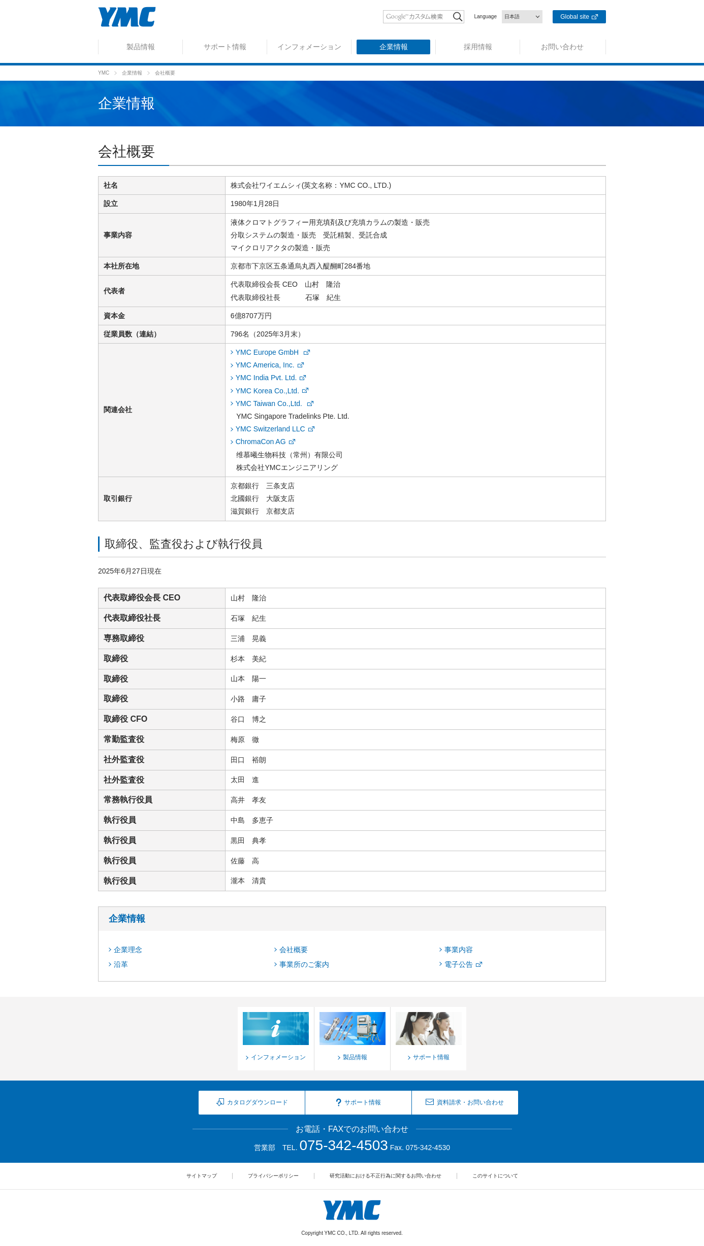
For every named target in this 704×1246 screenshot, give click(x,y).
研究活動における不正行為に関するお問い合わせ (385, 1175)
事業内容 (458, 950)
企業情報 (132, 73)
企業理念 (128, 950)
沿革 (121, 964)
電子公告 (458, 964)
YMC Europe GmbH (268, 352)
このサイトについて (495, 1175)
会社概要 (293, 950)
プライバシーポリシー (273, 1175)
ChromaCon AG (261, 441)
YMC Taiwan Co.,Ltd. (270, 403)
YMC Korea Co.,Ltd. (267, 391)
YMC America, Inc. (265, 365)
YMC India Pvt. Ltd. (266, 378)
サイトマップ (201, 1175)
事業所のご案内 (304, 964)
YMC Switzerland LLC (270, 429)
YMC (103, 73)
